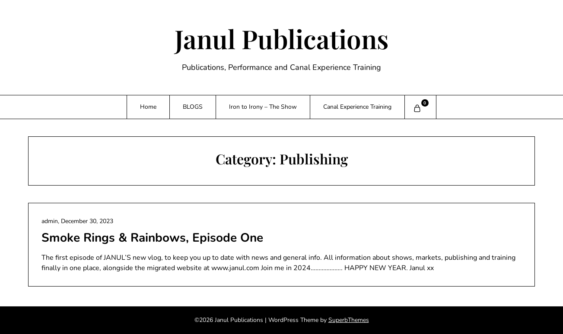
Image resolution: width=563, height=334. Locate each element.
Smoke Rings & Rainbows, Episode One (152, 238)
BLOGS (193, 107)
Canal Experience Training (357, 107)
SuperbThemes (348, 320)
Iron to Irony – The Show (263, 107)
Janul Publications (281, 38)
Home (148, 107)
